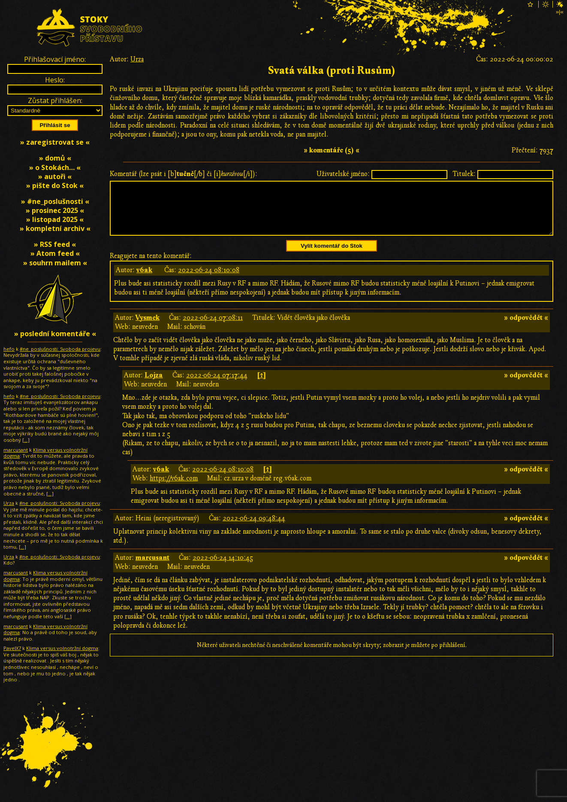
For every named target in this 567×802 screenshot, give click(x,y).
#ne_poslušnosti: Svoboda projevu (60, 349)
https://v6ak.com (174, 488)
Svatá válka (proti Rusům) (331, 70)
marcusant (152, 568)
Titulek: (464, 174)
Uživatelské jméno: (343, 174)
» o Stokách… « (55, 167)
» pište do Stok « (55, 185)
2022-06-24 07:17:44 (216, 385)
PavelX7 (12, 648)
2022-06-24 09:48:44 (254, 528)
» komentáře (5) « (331, 150)
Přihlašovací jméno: (55, 59)
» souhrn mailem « (55, 262)
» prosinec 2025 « (55, 210)
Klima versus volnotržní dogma (45, 453)
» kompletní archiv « (55, 228)
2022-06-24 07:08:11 (213, 328)
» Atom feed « (55, 253)
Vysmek (148, 328)
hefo (9, 349)
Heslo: (55, 80)
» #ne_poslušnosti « (55, 201)
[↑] (261, 385)
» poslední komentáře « (55, 333)
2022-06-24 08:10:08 (208, 280)
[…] (26, 440)
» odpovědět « (526, 328)
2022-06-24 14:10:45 (223, 568)
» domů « (55, 158)
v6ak (144, 280)
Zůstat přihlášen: (55, 100)
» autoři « (55, 176)
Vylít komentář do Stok (331, 256)
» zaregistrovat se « (55, 142)
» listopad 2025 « (55, 219)
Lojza (154, 385)
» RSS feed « (55, 244)
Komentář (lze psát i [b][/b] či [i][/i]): (183, 174)
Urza (137, 59)
